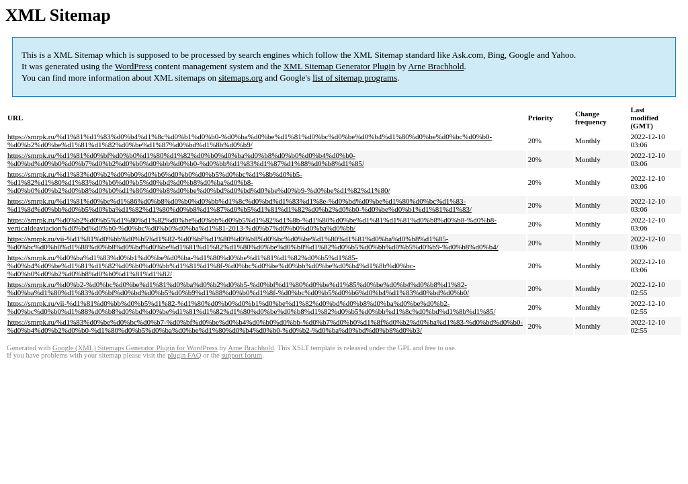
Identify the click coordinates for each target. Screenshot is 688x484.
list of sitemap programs (354, 78)
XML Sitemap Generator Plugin (340, 66)
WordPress (134, 66)
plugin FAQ (184, 355)
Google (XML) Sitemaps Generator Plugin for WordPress (135, 348)
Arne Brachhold (436, 66)
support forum (241, 355)
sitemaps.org (240, 78)
